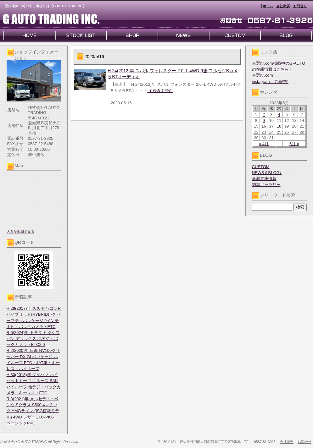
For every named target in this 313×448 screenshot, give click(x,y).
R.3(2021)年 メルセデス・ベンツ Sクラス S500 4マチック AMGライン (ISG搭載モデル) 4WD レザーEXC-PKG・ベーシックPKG (33, 410)
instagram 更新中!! (270, 81)
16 (263, 126)
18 (279, 126)
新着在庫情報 (264, 178)
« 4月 (264, 143)
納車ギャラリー (266, 184)
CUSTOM (261, 166)
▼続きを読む (160, 90)
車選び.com (262, 75)
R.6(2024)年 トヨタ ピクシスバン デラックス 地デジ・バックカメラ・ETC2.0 (33, 338)
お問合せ (300, 6)
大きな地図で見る (20, 231)
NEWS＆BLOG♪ (267, 172)
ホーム (268, 6)
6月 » (294, 143)
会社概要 (283, 6)
